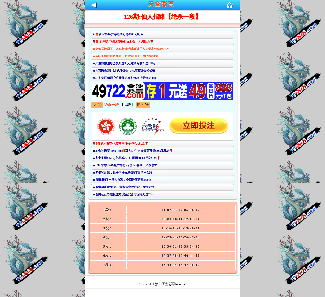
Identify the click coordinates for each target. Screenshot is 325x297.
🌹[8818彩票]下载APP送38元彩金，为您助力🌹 (123, 41)
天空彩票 (161, 4)
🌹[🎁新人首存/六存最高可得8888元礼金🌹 (120, 143)
